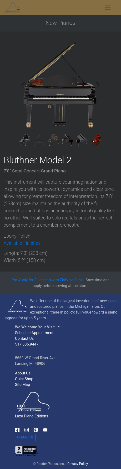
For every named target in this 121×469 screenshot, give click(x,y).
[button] (98, 85)
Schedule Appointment (34, 332)
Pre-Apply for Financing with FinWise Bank (47, 280)
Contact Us (24, 338)
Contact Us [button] (25, 437)
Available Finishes (22, 243)
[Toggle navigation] (107, 7)
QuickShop (24, 379)
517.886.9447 (26, 344)
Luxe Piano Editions (31, 416)
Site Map (22, 384)
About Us (22, 373)
